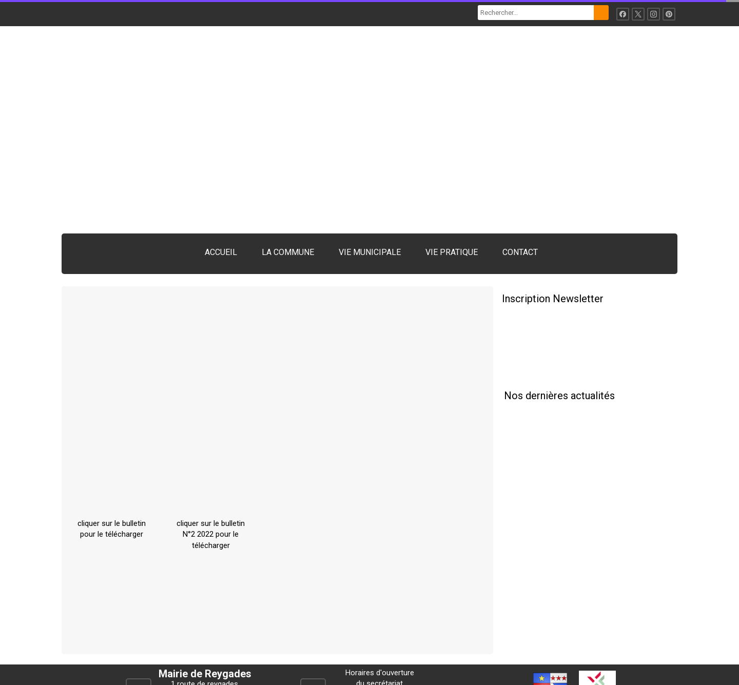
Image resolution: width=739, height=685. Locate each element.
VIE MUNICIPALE (370, 252)
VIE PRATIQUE (451, 252)
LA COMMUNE (288, 252)
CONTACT (520, 252)
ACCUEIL (221, 252)
